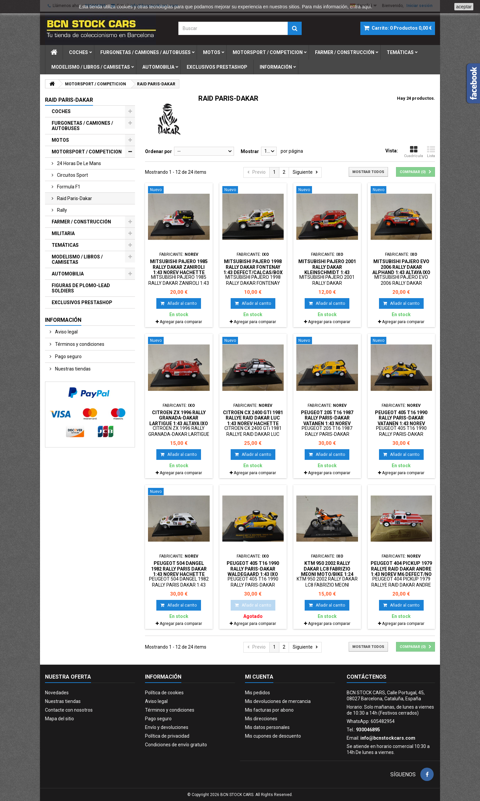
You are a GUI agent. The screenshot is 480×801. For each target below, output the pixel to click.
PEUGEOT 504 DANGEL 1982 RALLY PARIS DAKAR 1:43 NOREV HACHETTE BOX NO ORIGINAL (179, 571)
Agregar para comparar (181, 321)
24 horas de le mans (78, 163)
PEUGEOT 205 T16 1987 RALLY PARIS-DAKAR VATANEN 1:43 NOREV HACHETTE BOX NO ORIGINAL (327, 423)
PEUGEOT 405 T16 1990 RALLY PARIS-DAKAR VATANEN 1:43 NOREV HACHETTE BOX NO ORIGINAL (401, 423)
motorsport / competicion (268, 52)
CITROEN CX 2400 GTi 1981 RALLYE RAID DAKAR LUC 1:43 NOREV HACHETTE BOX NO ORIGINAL (253, 421)
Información (276, 67)
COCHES (61, 111)
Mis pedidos (257, 692)
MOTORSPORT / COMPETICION (87, 151)
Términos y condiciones (79, 344)
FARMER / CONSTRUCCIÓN (81, 221)
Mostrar (250, 151)
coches (78, 52)
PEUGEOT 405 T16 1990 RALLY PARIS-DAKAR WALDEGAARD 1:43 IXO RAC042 (253, 571)
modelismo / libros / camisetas (90, 67)
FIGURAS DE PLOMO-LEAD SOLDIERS (81, 288)
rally (61, 210)
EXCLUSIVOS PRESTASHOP (82, 302)
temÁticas (400, 52)
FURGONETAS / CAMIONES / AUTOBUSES (82, 125)
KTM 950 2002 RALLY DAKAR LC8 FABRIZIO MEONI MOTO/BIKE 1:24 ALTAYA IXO (327, 571)
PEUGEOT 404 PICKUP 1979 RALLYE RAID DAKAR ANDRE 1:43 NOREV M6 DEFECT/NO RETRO (401, 571)
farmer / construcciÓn (344, 52)
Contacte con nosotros (69, 710)
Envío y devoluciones (166, 727)
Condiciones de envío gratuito (176, 744)
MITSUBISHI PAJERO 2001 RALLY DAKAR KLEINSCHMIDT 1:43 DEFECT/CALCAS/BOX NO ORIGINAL (327, 272)
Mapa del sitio (59, 718)
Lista (431, 151)
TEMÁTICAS (65, 245)
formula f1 (68, 186)
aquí (366, 6)
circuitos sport (72, 175)
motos (211, 52)
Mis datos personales (267, 727)
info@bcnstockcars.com (387, 738)
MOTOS (60, 140)
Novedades (57, 692)
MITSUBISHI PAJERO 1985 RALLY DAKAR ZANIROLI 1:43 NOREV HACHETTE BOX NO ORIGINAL (179, 269)
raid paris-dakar (74, 198)
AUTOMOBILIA (68, 273)
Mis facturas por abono (269, 710)
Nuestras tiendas (72, 368)
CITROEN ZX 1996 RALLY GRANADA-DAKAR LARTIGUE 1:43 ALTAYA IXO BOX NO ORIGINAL (178, 421)
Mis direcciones (261, 718)
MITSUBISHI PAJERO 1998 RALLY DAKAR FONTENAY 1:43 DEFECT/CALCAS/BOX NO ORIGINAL (253, 269)
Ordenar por (158, 151)
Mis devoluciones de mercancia (278, 701)
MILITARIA (63, 233)
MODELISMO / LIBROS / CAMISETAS (77, 259)
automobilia (158, 67)
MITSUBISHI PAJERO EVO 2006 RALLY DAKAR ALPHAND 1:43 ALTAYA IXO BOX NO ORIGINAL (401, 269)
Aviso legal (66, 331)
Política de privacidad (167, 736)
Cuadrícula (413, 151)
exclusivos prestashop (217, 67)
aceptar (464, 6)
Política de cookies (164, 692)
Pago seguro (68, 356)
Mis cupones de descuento (273, 736)
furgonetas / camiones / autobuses (145, 52)
